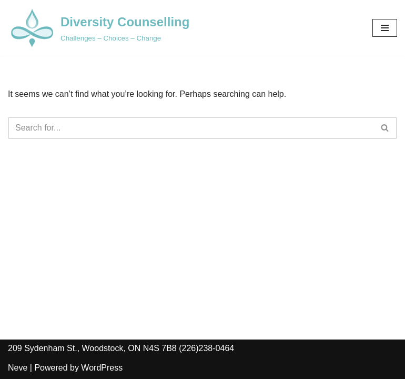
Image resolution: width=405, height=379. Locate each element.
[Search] (190, 128)
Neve (17, 367)
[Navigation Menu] (384, 28)
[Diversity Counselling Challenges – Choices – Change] (98, 27)
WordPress (102, 367)
